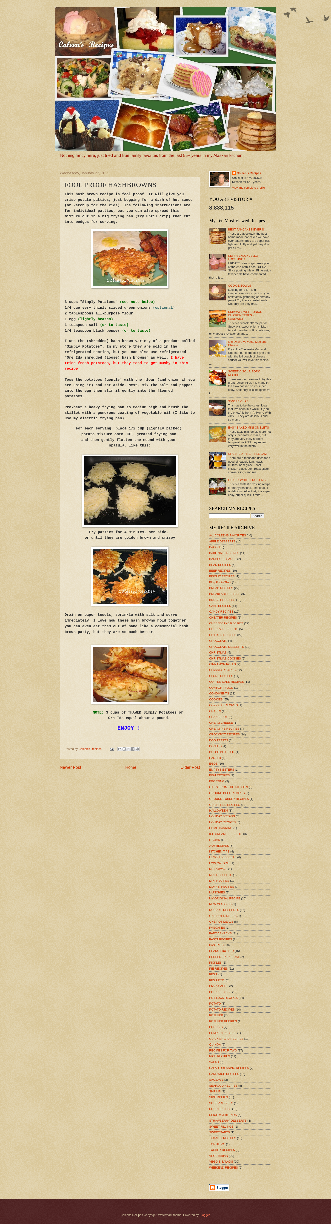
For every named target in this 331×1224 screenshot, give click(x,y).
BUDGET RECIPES (222, 600)
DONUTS (215, 746)
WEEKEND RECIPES (223, 1167)
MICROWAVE (218, 869)
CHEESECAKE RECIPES (226, 623)
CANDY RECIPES (221, 611)
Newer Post (70, 767)
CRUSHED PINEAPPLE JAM (247, 453)
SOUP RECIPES (220, 1109)
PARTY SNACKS (220, 933)
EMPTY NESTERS (221, 769)
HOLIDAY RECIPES (222, 822)
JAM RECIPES (219, 845)
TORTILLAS (217, 1144)
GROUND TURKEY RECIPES (229, 799)
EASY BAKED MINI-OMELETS (248, 427)
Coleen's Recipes (90, 749)
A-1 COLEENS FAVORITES (227, 535)
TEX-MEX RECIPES (222, 1138)
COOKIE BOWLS (239, 285)
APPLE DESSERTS (222, 541)
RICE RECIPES (219, 1056)
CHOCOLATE (218, 640)
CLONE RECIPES (221, 676)
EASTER (215, 758)
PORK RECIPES (220, 992)
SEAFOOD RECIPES (223, 1085)
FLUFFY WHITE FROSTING (247, 480)
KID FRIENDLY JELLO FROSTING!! (243, 257)
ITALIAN (214, 839)
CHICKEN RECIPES (222, 635)
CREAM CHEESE (221, 722)
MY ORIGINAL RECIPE (224, 898)
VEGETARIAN (218, 1156)
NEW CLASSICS (220, 904)
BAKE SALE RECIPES (224, 553)
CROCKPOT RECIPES (224, 734)
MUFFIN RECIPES (221, 886)
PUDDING (216, 1027)
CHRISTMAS (218, 652)
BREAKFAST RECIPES (224, 594)
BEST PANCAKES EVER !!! (246, 229)
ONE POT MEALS (221, 921)
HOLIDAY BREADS (222, 816)
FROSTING (217, 781)
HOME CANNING (221, 828)
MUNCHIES (217, 892)
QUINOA (215, 1044)
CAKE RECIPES (220, 606)
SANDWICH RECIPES (224, 1074)
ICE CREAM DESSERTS (225, 834)
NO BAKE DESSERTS (224, 910)
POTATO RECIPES (222, 1009)
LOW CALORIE (219, 863)
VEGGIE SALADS (221, 1161)
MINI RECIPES (219, 880)
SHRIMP (215, 1091)
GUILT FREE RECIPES (224, 804)
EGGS (213, 763)
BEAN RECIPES (220, 565)
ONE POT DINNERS (223, 916)
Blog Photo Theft (220, 582)
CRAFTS (215, 711)
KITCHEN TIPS (219, 851)
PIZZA (213, 974)
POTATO (215, 1003)
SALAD (214, 1062)
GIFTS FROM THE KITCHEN (228, 787)
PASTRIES (216, 945)
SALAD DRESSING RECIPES (229, 1068)
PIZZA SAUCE (218, 986)
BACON (214, 547)
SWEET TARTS (219, 1132)
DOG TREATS (218, 740)
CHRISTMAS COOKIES (225, 658)
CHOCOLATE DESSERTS (226, 646)
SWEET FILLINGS (221, 1126)
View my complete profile (248, 187)
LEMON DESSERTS (223, 857)
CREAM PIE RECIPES (224, 728)
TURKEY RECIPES (222, 1150)
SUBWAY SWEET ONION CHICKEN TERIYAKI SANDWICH (245, 315)
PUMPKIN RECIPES (223, 1033)
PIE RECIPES (218, 968)
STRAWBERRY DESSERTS (228, 1120)
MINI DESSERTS (220, 875)
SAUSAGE (216, 1079)
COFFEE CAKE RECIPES (226, 681)
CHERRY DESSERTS (223, 629)
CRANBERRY (218, 717)
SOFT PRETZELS (221, 1103)
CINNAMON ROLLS (222, 664)
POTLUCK (216, 1015)
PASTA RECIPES (220, 939)
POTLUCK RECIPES (223, 1021)
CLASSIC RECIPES (222, 670)
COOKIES (216, 699)
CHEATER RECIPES (223, 617)
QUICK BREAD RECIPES (226, 1038)
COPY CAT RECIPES (223, 705)
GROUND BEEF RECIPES (227, 793)
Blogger (205, 1215)
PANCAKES (217, 927)
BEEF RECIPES (220, 570)
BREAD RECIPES (221, 588)
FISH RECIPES (219, 775)
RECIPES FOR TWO (223, 1050)
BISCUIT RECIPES (222, 576)
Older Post (190, 767)
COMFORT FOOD (221, 687)
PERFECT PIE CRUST (224, 957)
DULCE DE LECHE (222, 752)
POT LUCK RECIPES (223, 997)
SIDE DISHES (218, 1097)
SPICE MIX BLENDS (223, 1115)
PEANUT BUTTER (221, 951)
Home (130, 767)
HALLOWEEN (218, 810)
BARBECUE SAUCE (223, 559)
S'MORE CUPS (238, 401)
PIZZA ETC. (217, 980)
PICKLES (215, 962)
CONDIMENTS (219, 693)
